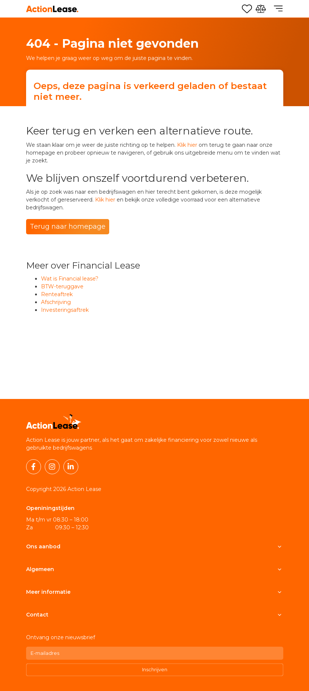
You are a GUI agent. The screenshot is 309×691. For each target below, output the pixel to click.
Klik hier (187, 145)
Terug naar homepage (67, 226)
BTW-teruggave (62, 286)
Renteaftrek (57, 294)
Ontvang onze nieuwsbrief (60, 637)
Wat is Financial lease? (69, 278)
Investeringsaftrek (65, 310)
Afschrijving (56, 302)
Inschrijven (154, 669)
